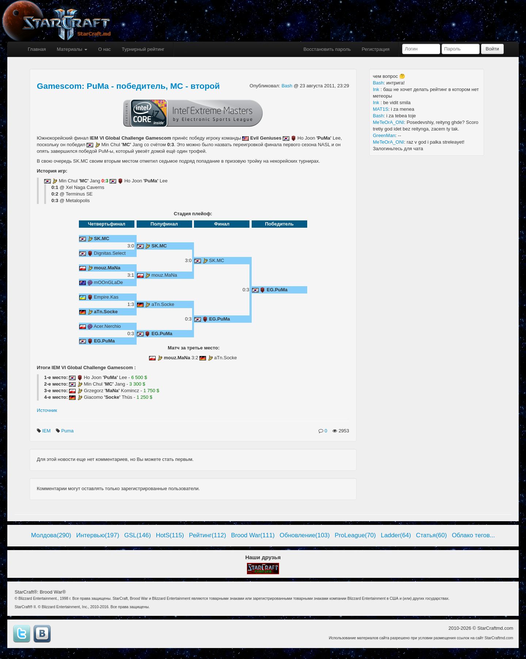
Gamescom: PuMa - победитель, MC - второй (128, 86)
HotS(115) (170, 535)
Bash (288, 85)
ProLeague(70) (355, 535)
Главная (37, 49)
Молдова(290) (51, 535)
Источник (47, 410)
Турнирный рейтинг (143, 49)
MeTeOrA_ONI (388, 122)
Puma (68, 430)
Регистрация (375, 49)
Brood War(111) (253, 535)
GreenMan (384, 135)
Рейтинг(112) (207, 535)
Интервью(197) (97, 535)
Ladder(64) (396, 535)
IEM (47, 430)
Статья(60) (431, 535)
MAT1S (380, 109)
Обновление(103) (305, 535)
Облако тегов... (473, 535)
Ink (377, 89)
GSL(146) (137, 535)
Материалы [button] (72, 49)
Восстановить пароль (327, 49)
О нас (104, 49)
